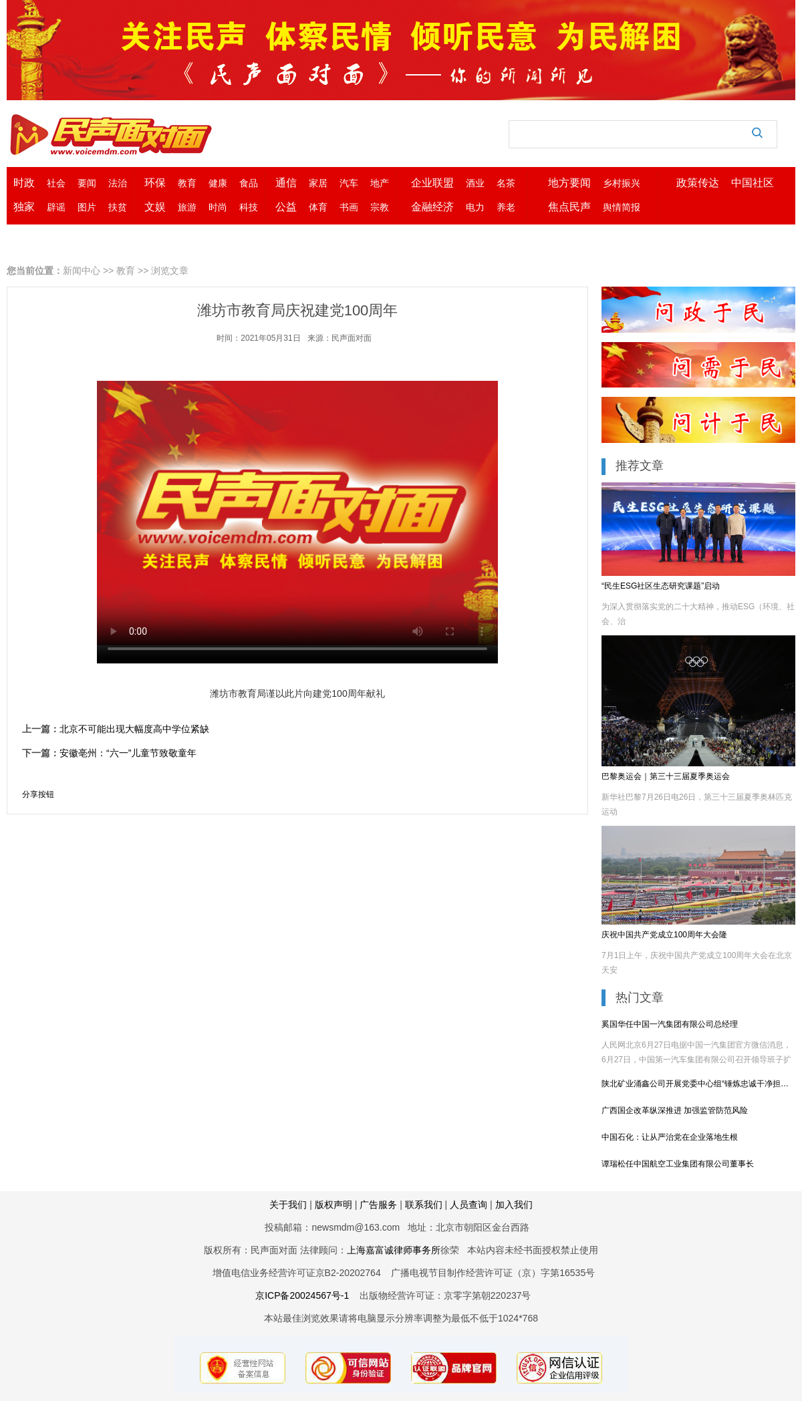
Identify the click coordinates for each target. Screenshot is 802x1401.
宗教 (379, 207)
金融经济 (432, 206)
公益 (286, 206)
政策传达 (697, 182)
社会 (56, 183)
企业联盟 (432, 182)
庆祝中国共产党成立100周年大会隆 (664, 934)
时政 (24, 182)
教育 (187, 183)
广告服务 (380, 1204)
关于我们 (288, 1204)
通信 (286, 182)
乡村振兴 (621, 183)
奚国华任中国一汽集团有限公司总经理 (670, 1024)
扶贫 (117, 207)
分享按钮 (38, 794)
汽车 (349, 183)
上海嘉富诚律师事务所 (393, 1250)
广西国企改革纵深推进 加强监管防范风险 (675, 1110)
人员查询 (468, 1204)
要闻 (87, 183)
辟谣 (56, 207)
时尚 (218, 207)
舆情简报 (621, 207)
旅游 (187, 207)
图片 (87, 207)
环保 (155, 182)
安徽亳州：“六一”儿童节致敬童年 (127, 753)
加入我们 (514, 1204)
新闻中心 (81, 270)
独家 (24, 206)
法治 (117, 183)
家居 (318, 183)
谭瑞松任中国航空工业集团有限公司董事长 (678, 1164)
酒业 (475, 183)
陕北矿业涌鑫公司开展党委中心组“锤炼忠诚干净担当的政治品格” (698, 1083)
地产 (379, 183)
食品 (248, 183)
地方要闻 (569, 182)
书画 (349, 207)
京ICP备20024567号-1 (302, 1295)
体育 (318, 207)
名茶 (506, 183)
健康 (218, 183)
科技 (248, 207)
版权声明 (333, 1204)
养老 (506, 207)
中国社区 (752, 182)
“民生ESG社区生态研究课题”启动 (661, 586)
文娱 (155, 206)
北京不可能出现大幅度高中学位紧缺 (134, 729)
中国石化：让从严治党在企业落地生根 (670, 1137)
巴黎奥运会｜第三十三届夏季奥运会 (666, 776)
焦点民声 (569, 206)
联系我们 (423, 1204)
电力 (475, 207)
